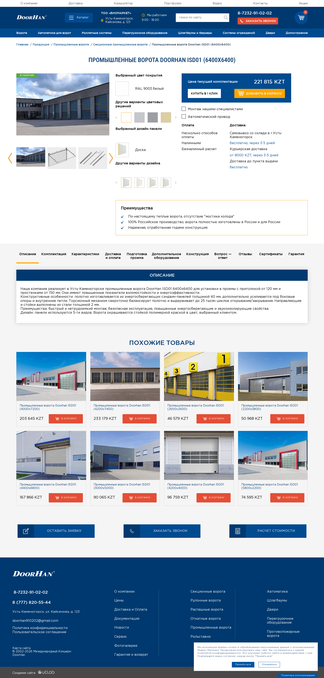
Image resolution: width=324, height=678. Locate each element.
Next (111, 158)
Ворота (21, 33)
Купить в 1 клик (204, 93)
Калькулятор (123, 3)
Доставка (76, 3)
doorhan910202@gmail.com (35, 621)
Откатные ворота (206, 618)
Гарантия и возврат (131, 654)
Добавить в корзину (259, 93)
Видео (217, 3)
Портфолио (172, 3)
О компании (28, 3)
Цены (119, 600)
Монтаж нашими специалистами (215, 108)
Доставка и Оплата (130, 609)
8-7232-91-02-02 (255, 13)
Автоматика (277, 591)
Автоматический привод (209, 116)
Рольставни (201, 636)
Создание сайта (33, 672)
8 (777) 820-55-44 (31, 602)
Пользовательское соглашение (39, 632)
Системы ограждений (239, 33)
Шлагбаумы (277, 600)
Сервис (120, 636)
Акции (303, 3)
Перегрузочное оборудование (144, 33)
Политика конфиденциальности (40, 628)
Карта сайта (21, 647)
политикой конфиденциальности (219, 653)
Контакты (260, 3)
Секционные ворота (208, 591)
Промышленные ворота (211, 627)
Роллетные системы (97, 33)
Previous (10, 158)
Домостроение (297, 33)
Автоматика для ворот (54, 33)
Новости (121, 627)
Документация (126, 618)
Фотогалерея (125, 645)
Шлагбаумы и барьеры (195, 33)
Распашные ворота (207, 609)
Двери (270, 33)
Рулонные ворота (206, 600)
